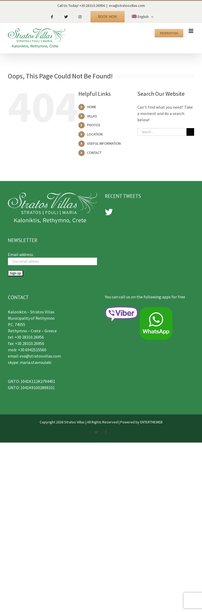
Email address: (21, 254)
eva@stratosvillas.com (127, 5)
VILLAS (92, 116)
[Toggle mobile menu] (191, 31)
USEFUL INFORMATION (104, 143)
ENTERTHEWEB (151, 422)
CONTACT (94, 152)
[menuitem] (142, 17)
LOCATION (95, 134)
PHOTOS (93, 125)
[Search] (190, 132)
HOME (91, 106)
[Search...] (161, 132)
